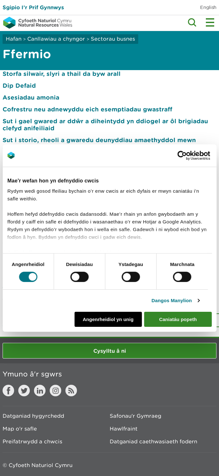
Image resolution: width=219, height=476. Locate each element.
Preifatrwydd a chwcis (32, 441)
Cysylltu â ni (109, 351)
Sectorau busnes (113, 39)
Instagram (55, 390)
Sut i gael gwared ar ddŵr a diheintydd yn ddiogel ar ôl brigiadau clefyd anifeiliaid (105, 124)
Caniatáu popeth (178, 319)
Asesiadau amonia (31, 97)
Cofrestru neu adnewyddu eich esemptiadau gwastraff (87, 109)
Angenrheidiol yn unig (108, 319)
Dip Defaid (19, 85)
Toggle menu (210, 22)
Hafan (13, 39)
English (208, 7)
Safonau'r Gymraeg (135, 416)
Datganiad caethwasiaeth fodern (153, 441)
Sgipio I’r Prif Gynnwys (33, 7)
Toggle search (192, 22)
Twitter (24, 390)
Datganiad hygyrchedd (33, 416)
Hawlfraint (124, 428)
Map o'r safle (20, 428)
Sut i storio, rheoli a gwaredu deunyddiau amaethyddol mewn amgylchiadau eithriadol (99, 143)
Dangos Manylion (172, 300)
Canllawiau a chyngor (56, 39)
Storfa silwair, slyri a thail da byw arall (62, 73)
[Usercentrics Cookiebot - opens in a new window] (193, 155)
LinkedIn (40, 390)
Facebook (8, 390)
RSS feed (71, 390)
